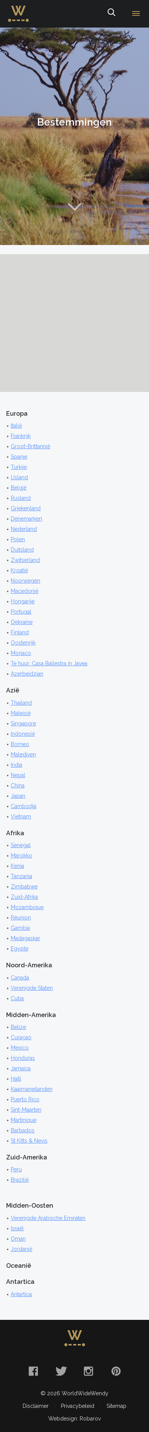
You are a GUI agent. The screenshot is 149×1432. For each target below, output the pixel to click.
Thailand (21, 703)
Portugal (21, 612)
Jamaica (21, 1068)
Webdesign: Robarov (74, 1419)
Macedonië (24, 591)
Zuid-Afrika (24, 897)
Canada (20, 978)
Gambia (20, 928)
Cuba (17, 998)
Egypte (19, 948)
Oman (18, 1239)
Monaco (21, 653)
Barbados (22, 1130)
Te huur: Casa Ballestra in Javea (49, 663)
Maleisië (21, 713)
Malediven (23, 754)
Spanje (19, 457)
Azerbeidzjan (27, 674)
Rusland (21, 498)
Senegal (21, 845)
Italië (16, 426)
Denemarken (26, 519)
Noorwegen (25, 581)
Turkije (19, 467)
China (18, 785)
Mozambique (27, 907)
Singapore (23, 723)
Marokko (21, 855)
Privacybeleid (77, 1406)
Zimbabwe (24, 886)
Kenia (17, 866)
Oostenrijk (23, 643)
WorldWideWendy (18, 9)
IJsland (19, 477)
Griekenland (26, 508)
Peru (16, 1169)
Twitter (61, 1371)
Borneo (20, 744)
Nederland (24, 529)
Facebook (33, 1371)
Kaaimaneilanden (31, 1089)
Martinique (23, 1120)
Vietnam (21, 816)
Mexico (20, 1048)
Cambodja (23, 806)
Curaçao (21, 1037)
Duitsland (22, 550)
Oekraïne (22, 622)
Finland (20, 632)
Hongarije (22, 601)
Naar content (74, 206)
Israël (17, 1228)
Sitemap (116, 1406)
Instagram (88, 1371)
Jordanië (21, 1249)
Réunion (21, 917)
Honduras (23, 1058)
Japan (18, 796)
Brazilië (20, 1180)
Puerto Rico (25, 1099)
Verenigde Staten (32, 988)
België (18, 488)
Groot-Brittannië (30, 446)
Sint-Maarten (26, 1110)
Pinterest (116, 1371)
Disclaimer (36, 1406)
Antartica (21, 1294)
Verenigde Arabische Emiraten (48, 1218)
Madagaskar (25, 938)
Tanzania (21, 876)
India (16, 765)
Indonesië (23, 734)
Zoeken (111, 14)
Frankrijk (21, 436)
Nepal (18, 775)
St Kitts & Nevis (29, 1141)
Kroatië (19, 570)
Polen (18, 539)
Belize (18, 1027)
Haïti (16, 1079)
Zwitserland (25, 560)
